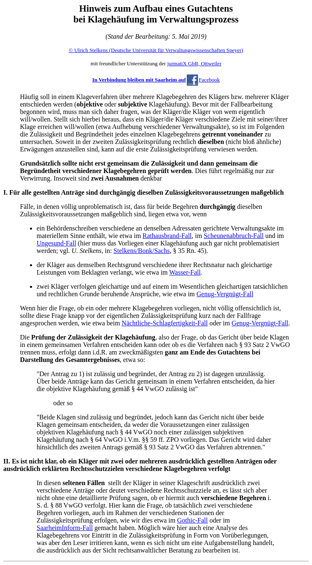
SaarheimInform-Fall (65, 527)
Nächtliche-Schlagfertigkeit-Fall (164, 323)
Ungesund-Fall (56, 243)
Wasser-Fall (185, 272)
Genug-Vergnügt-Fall (224, 293)
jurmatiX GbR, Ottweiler (194, 63)
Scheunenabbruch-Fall (234, 235)
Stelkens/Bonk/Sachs (142, 250)
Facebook (209, 80)
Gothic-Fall (192, 520)
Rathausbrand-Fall (167, 235)
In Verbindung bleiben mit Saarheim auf (139, 80)
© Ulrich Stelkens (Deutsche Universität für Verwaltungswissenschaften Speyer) (156, 50)
